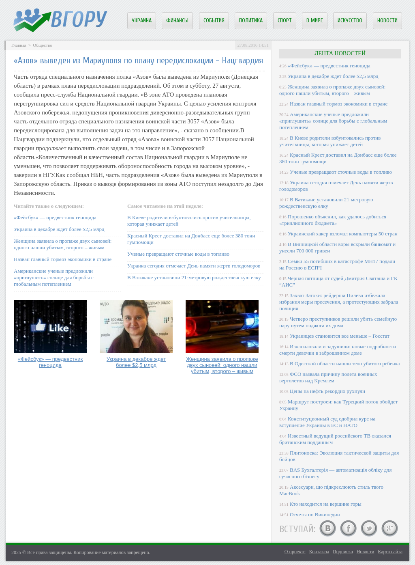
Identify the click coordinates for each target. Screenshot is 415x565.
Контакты (319, 551)
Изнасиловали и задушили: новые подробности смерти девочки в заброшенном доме (337, 349)
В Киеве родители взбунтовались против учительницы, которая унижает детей (330, 141)
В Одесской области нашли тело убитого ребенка (345, 363)
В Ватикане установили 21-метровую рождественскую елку (194, 277)
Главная (18, 45)
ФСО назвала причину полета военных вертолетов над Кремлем (328, 377)
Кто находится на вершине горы (326, 504)
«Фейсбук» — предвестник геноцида (55, 217)
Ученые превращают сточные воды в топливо (178, 254)
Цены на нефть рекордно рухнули (327, 391)
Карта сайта (390, 551)
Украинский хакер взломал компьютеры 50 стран (343, 234)
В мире (314, 20)
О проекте (295, 551)
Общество (42, 45)
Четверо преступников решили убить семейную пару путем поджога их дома (338, 322)
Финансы (177, 20)
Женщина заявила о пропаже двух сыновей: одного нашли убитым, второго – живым (62, 244)
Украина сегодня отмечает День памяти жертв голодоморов (193, 266)
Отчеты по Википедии (315, 514)
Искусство (350, 20)
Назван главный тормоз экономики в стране (62, 259)
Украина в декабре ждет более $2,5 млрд (59, 229)
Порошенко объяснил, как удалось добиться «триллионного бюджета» (332, 219)
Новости (387, 20)
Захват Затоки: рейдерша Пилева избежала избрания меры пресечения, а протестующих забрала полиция (338, 301)
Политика (251, 20)
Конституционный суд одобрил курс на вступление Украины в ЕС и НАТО (327, 422)
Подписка (343, 551)
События (214, 20)
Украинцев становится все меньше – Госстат (339, 336)
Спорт (285, 20)
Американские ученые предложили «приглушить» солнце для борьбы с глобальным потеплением (54, 277)
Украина (142, 20)
